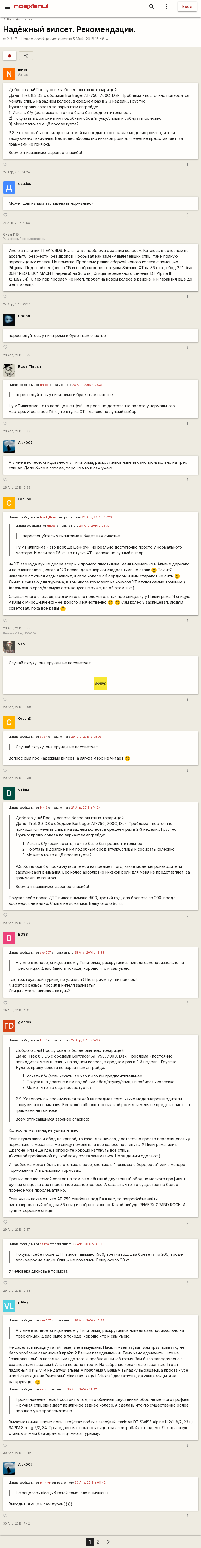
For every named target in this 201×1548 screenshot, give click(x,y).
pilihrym (24, 1302)
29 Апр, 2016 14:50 (16, 923)
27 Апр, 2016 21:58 (16, 223)
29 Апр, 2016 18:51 (16, 1010)
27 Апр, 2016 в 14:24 (86, 807)
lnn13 (22, 70)
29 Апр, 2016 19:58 (16, 1291)
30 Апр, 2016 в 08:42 (90, 1482)
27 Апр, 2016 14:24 (16, 172)
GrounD (24, 499)
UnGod (24, 316)
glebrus (65, 39)
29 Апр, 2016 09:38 (17, 778)
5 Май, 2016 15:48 (91, 39)
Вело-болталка (18, 19)
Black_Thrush (29, 367)
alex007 (45, 952)
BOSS (23, 934)
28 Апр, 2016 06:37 (17, 355)
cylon (22, 643)
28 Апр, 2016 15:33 (16, 487)
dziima (23, 789)
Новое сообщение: (39, 39)
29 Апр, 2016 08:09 (17, 707)
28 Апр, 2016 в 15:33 (89, 952)
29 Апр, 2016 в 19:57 (82, 1389)
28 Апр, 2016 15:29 (16, 431)
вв (42, 1389)
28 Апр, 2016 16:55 (16, 628)
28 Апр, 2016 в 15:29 (97, 517)
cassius (24, 184)
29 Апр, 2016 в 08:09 (86, 737)
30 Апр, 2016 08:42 (17, 1453)
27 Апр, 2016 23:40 (17, 304)
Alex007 (25, 443)
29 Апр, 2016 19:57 (16, 1229)
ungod (44, 385)
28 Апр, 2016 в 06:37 (87, 385)
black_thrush (49, 517)
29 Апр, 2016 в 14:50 (87, 1244)
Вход (187, 6)
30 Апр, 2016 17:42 (16, 1523)
